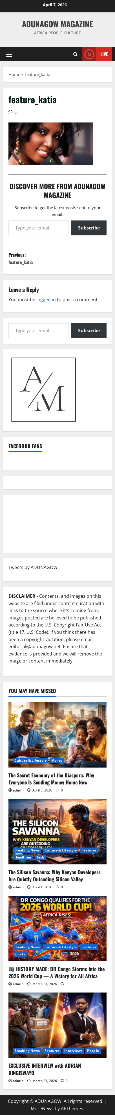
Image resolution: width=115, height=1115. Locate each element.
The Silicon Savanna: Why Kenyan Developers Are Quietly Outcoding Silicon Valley (54, 875)
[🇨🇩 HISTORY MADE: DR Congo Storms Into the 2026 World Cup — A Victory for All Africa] (57, 928)
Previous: (57, 258)
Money (57, 760)
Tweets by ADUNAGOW (33, 567)
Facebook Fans (25, 446)
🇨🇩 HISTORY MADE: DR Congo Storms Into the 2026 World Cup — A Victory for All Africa (56, 972)
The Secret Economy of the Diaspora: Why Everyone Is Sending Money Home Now (51, 778)
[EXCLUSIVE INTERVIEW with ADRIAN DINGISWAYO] (57, 1025)
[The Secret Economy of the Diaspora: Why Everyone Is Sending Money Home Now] (57, 735)
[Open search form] (75, 54)
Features (88, 850)
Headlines (23, 857)
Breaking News (27, 850)
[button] (9, 54)
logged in (46, 299)
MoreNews (42, 1108)
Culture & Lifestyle (30, 760)
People (93, 1050)
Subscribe (89, 228)
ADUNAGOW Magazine (57, 24)
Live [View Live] (95, 54)
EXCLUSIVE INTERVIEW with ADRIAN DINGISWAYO (44, 1069)
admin (18, 790)
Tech (40, 857)
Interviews (73, 1050)
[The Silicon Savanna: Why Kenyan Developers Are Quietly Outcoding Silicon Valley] (57, 831)
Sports (19, 954)
